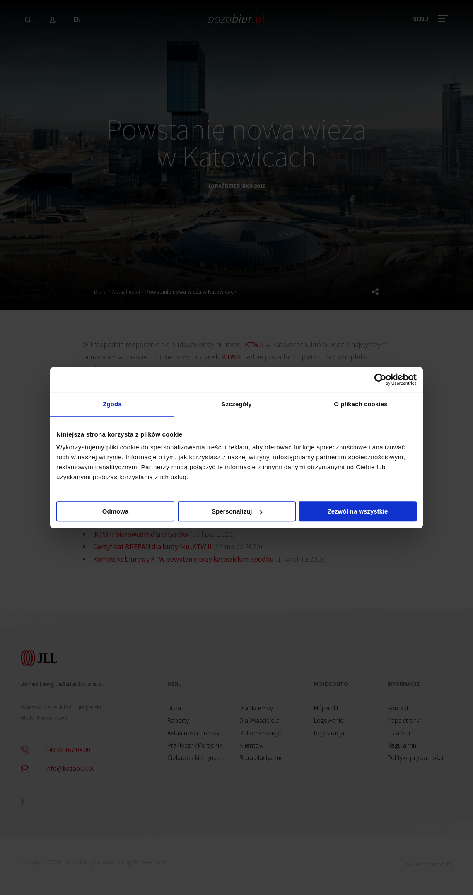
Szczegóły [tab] (236, 404)
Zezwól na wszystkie (358, 511)
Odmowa (115, 511)
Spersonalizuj (237, 511)
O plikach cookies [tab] (360, 404)
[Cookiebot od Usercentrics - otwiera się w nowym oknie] (380, 379)
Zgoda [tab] (112, 404)
